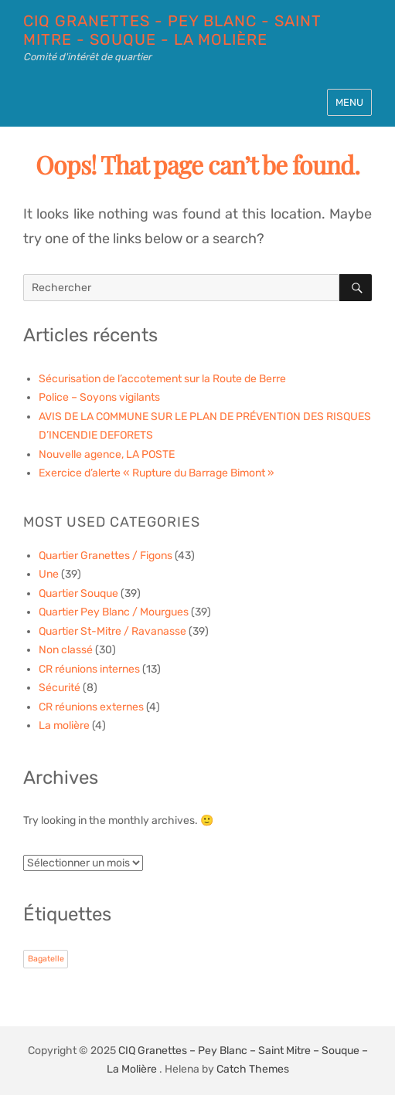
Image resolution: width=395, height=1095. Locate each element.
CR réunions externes (91, 707)
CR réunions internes (89, 669)
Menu (349, 102)
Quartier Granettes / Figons (105, 555)
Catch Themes (252, 1069)
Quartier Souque (78, 593)
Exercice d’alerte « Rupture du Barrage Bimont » (156, 473)
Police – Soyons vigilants (99, 397)
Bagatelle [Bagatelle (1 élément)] (46, 959)
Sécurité (59, 687)
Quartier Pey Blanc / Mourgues (114, 612)
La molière (64, 725)
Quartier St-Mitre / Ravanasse (112, 631)
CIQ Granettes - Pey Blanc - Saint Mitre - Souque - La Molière (172, 30)
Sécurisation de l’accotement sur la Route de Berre (162, 378)
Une (49, 574)
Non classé (66, 649)
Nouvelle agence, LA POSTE (107, 454)
